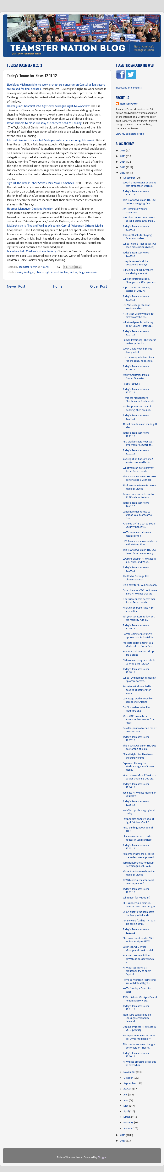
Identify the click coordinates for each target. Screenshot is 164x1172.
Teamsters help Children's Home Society (31, 251)
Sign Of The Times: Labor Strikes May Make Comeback (40, 183)
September (130, 1083)
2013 (123, 167)
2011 (123, 1135)
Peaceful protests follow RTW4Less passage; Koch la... (138, 959)
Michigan (29, 272)
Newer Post (16, 287)
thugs (82, 272)
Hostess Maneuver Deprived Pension (30, 208)
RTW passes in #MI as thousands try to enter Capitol (137, 971)
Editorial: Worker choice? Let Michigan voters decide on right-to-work (50, 140)
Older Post (98, 287)
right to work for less (56, 272)
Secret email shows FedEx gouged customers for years (137, 690)
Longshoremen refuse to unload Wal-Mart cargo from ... (137, 515)
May (126, 1105)
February (128, 1122)
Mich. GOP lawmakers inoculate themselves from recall (139, 719)
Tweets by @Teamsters (129, 87)
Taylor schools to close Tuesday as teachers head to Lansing (44, 123)
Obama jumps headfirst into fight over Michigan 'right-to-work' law (48, 106)
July (125, 1094)
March (127, 1117)
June (126, 1100)
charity (19, 272)
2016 (123, 150)
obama (40, 272)
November (129, 1072)
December (129, 177)
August (127, 1089)
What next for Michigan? (136, 897)
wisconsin (91, 272)
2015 (123, 156)
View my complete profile (130, 134)
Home (58, 287)
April (126, 1111)
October (128, 1078)
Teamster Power (129, 103)
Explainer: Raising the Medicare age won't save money (138, 767)
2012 (123, 173)
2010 (123, 1140)
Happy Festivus (131, 384)
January (128, 1128)
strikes (73, 272)
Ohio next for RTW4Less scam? (140, 585)
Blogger (102, 1157)
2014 (123, 161)
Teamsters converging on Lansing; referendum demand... (137, 1018)
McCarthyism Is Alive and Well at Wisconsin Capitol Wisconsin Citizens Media (55, 225)
